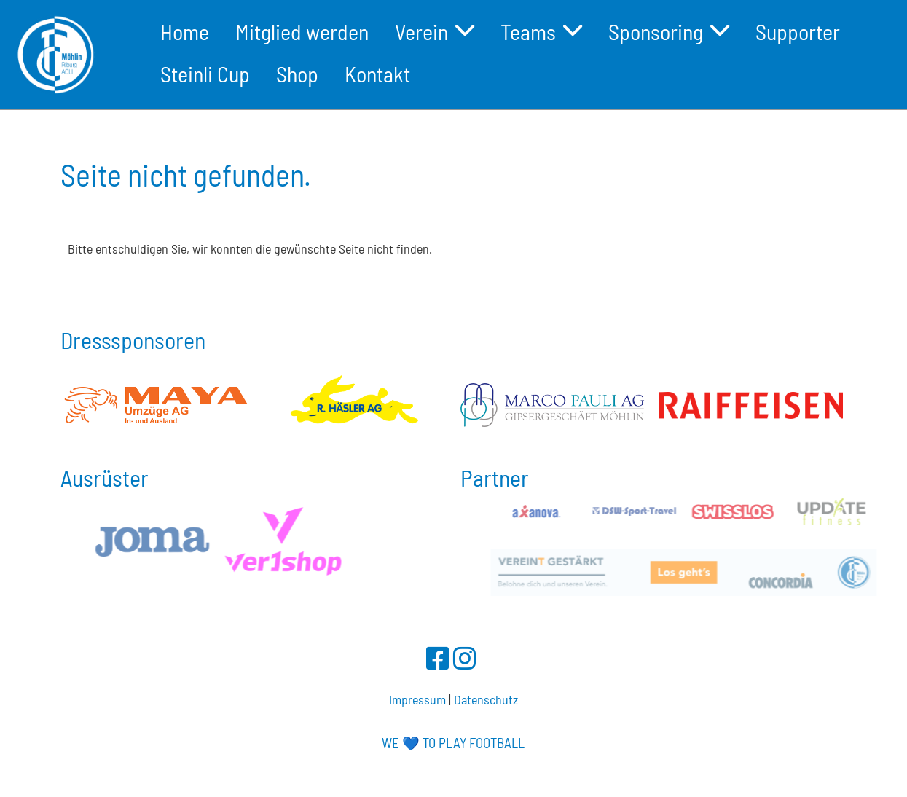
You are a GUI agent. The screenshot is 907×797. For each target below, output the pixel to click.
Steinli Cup (205, 73)
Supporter (797, 31)
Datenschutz (486, 699)
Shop (297, 73)
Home (184, 31)
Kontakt (377, 73)
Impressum (417, 699)
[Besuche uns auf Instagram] (464, 657)
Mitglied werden (302, 31)
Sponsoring (668, 31)
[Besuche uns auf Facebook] (437, 657)
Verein (434, 31)
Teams (541, 31)
